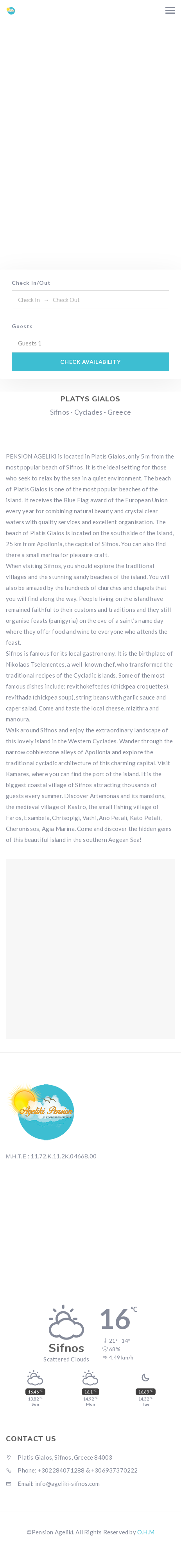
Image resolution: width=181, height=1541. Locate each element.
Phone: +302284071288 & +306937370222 (72, 1470)
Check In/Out (31, 282)
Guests (22, 326)
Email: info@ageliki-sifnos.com (53, 1483)
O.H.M (145, 1532)
